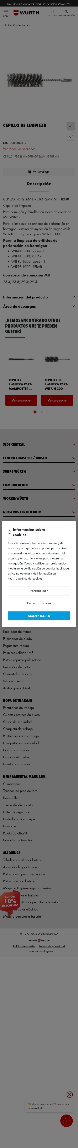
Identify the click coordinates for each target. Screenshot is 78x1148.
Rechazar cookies (39, 603)
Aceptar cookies (39, 615)
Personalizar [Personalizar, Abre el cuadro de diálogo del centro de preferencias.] (39, 590)
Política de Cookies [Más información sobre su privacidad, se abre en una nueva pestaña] (30, 578)
